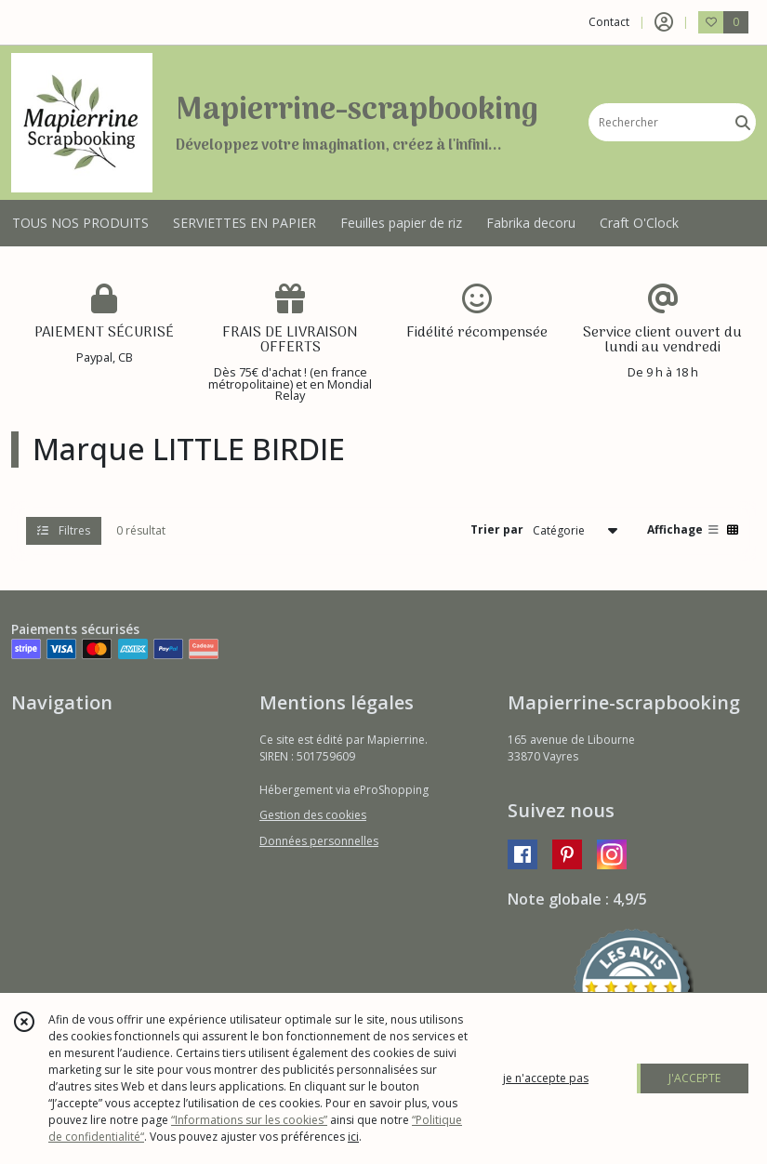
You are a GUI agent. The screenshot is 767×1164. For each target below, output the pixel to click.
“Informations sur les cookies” (249, 1120)
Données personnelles (318, 841)
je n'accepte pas (545, 1078)
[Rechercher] (743, 122)
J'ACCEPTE (694, 1078)
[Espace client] (664, 22)
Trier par (496, 529)
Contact (608, 22)
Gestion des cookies (312, 815)
